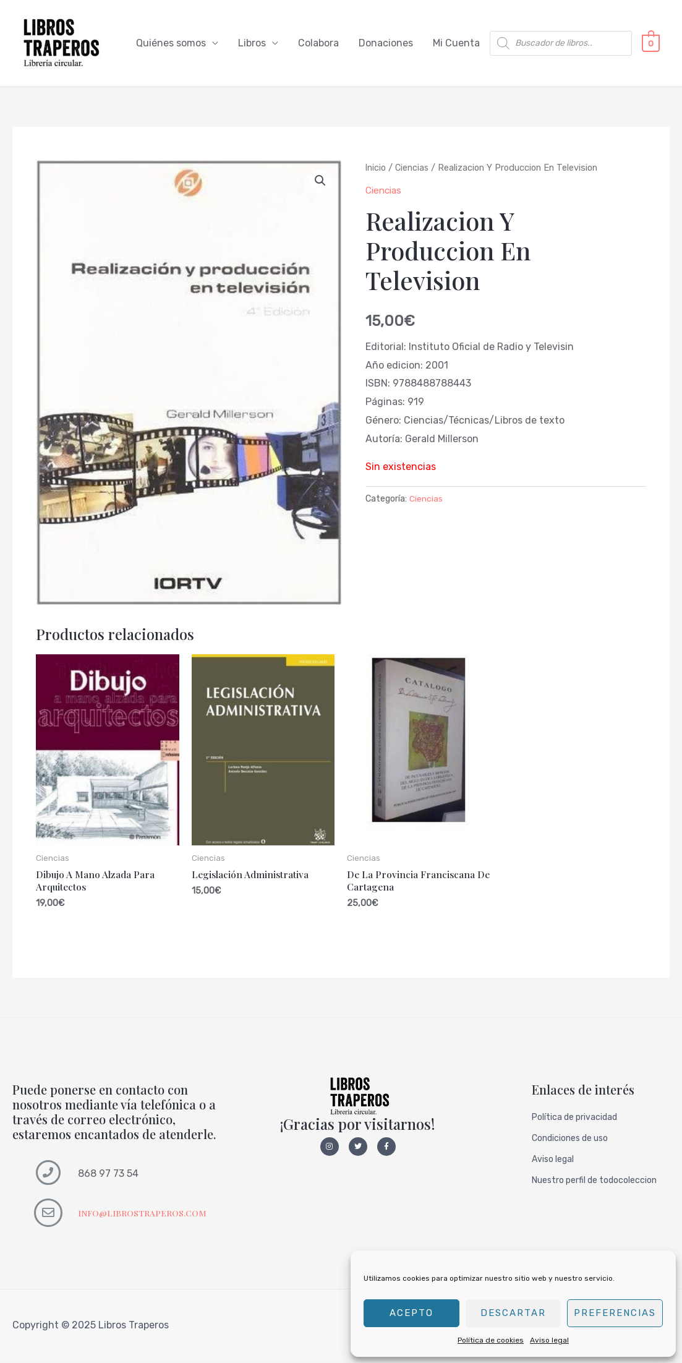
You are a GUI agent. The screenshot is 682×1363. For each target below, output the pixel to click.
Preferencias (615, 1312)
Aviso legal (549, 1340)
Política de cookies (491, 1340)
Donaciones (386, 43)
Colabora (318, 43)
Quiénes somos (171, 43)
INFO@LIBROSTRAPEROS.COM (144, 1215)
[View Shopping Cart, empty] (651, 43)
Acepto (411, 1312)
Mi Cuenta (456, 43)
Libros (252, 43)
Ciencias (413, 168)
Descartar (513, 1312)
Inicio (375, 168)
